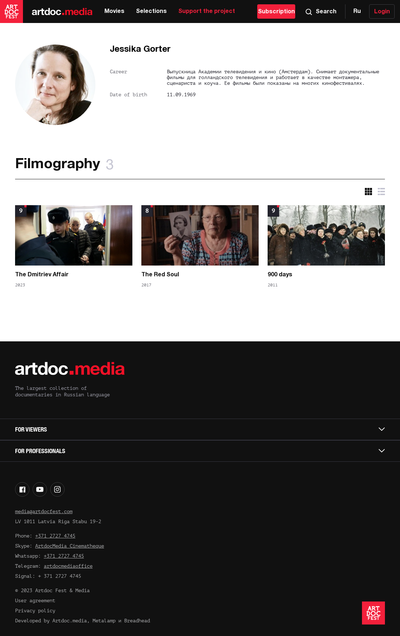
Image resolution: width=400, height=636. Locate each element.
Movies (114, 11)
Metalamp (104, 620)
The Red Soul (160, 274)
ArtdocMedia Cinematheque (69, 546)
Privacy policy (35, 610)
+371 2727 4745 (55, 536)
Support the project (206, 11)
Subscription (276, 11)
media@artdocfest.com (43, 511)
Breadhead (137, 620)
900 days (280, 274)
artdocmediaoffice (68, 566)
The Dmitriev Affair (42, 274)
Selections (151, 11)
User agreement (35, 600)
